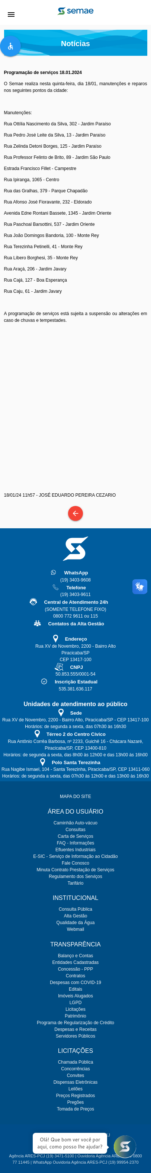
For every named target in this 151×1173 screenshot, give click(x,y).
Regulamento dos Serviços (75, 876)
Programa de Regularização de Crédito (75, 1022)
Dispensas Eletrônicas (76, 1082)
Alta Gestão (75, 916)
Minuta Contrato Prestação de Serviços (76, 869)
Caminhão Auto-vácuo (75, 823)
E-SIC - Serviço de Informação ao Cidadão (75, 856)
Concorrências (75, 1068)
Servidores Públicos (75, 1036)
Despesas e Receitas (75, 1029)
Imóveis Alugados (75, 996)
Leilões (75, 1089)
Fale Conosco (75, 863)
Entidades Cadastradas (75, 962)
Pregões (75, 1102)
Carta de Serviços (75, 836)
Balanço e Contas (75, 955)
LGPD (76, 1002)
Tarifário (76, 883)
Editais (75, 989)
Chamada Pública (75, 1062)
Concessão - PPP (75, 969)
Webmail (75, 929)
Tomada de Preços (75, 1109)
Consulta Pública (75, 909)
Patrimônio (75, 1016)
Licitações (75, 1009)
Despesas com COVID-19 (75, 982)
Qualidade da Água (76, 922)
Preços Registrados (75, 1095)
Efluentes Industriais (75, 849)
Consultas (75, 829)
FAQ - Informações (75, 843)
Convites (75, 1075)
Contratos (75, 975)
